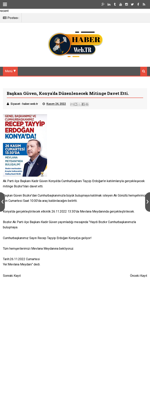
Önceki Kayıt (138, 276)
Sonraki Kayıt (12, 276)
